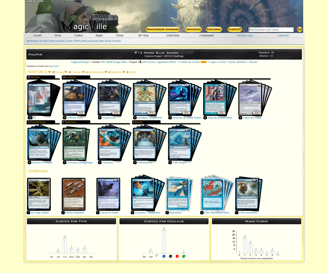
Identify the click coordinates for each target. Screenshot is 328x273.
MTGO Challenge (174, 56)
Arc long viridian (40, 212)
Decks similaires (237, 62)
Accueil (37, 35)
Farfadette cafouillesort (149, 117)
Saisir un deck (56, 40)
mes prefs (53, 66)
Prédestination (144, 162)
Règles (99, 35)
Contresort (107, 162)
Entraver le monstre (42, 162)
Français (84, 62)
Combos (78, 35)
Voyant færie (108, 117)
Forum (119, 35)
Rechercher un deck (37, 40)
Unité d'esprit (179, 162)
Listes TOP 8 (73, 40)
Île (34, 117)
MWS (173, 62)
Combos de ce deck (193, 62)
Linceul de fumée (109, 212)
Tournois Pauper (153, 56)
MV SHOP (107, 62)
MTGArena (146, 62)
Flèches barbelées (74, 212)
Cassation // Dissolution (147, 212)
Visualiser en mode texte (37, 66)
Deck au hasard (90, 40)
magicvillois (120, 62)
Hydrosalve (176, 212)
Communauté (206, 35)
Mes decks (105, 40)
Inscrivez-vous (245, 35)
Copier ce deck (218, 62)
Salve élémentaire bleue (217, 212)
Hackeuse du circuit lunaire (186, 117)
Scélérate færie (75, 117)
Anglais (75, 62)
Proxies (117, 40)
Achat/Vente (172, 35)
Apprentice (162, 62)
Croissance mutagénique (80, 162)
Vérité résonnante (248, 212)
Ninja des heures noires (220, 117)
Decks (58, 35)
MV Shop (143, 35)
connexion (283, 35)
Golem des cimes (252, 117)
